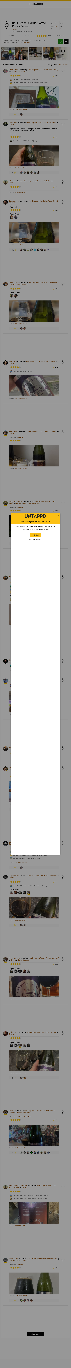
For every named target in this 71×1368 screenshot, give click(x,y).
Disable (36, 535)
